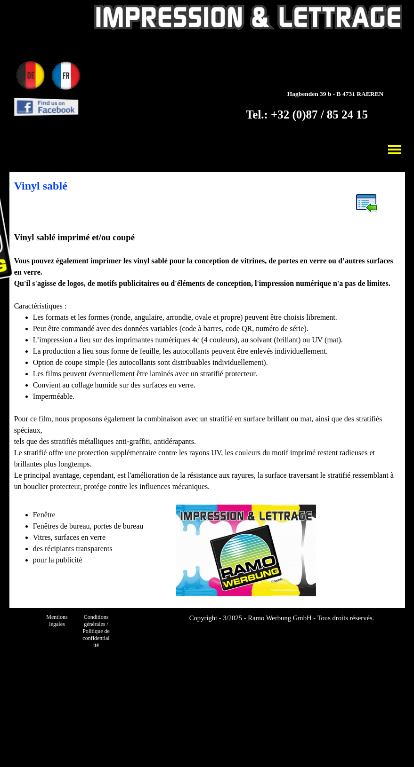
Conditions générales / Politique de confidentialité (96, 631)
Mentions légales (57, 620)
